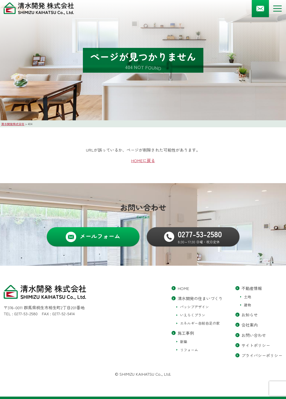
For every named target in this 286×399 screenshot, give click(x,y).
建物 (247, 305)
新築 (183, 341)
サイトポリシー (255, 345)
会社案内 (249, 325)
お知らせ (249, 315)
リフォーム (189, 349)
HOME (183, 288)
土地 (247, 296)
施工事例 (186, 333)
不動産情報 (251, 288)
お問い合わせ (253, 335)
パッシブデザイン (194, 306)
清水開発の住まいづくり (200, 299)
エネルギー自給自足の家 (200, 323)
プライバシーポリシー (261, 355)
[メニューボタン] (277, 8)
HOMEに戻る (143, 160)
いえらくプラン (192, 315)
